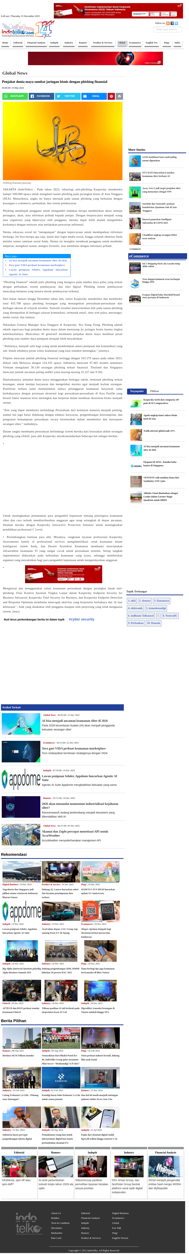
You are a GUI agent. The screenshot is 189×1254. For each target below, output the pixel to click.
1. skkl (132, 600)
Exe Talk (116, 1228)
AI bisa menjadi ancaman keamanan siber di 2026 (38, 260)
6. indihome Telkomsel (141, 615)
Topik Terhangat (136, 591)
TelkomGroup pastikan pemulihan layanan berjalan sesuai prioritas (91, 1184)
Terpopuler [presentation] (137, 391)
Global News (49, 715)
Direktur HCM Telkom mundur (18, 1055)
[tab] (137, 391)
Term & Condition (60, 1223)
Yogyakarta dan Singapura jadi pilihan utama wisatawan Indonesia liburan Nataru (20, 893)
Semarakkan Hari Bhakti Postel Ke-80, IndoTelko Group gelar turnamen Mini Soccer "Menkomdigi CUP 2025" (61, 1059)
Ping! (83, 884)
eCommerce (139, 256)
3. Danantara (161, 600)
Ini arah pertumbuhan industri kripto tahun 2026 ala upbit (56, 1184)
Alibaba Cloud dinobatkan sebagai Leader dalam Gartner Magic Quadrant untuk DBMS (160, 496)
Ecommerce (49, 742)
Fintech (6, 1003)
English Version (120, 1238)
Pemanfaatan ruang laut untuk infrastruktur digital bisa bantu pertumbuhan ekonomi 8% (57, 1138)
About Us (56, 1213)
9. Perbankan (135, 623)
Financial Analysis (90, 1218)
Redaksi (55, 1218)
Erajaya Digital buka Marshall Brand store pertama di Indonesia (161, 296)
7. (158, 615)
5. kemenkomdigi (156, 608)
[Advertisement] (36, 477)
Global (115, 1223)
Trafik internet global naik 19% (159, 431)
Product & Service (51, 884)
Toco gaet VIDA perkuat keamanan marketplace (37, 265)
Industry (46, 924)
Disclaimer (56, 1228)
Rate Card (56, 1238)
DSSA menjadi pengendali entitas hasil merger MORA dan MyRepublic (164, 1184)
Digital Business (10, 884)
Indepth (47, 770)
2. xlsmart (145, 600)
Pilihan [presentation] (154, 391)
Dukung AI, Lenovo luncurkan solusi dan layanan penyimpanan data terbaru (60, 893)
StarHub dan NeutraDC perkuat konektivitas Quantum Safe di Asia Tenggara (159, 207)
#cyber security (81, 619)
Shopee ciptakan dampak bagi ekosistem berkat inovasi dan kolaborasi (96, 933)
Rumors (47, 798)
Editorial (85, 1213)
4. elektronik (135, 608)
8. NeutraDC (170, 615)
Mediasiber (56, 1233)
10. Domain (153, 623)
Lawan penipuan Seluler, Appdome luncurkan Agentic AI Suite (38, 272)
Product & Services (91, 1238)
